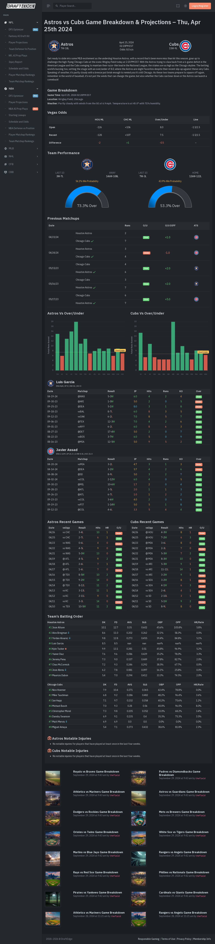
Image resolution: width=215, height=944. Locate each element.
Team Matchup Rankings (21, 81)
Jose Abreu (58, 669)
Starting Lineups (17, 115)
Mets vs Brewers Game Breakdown (182, 812)
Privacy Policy (184, 938)
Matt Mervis (58, 721)
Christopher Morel (61, 711)
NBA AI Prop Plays (23, 108)
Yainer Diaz (58, 654)
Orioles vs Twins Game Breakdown (95, 832)
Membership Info (202, 938)
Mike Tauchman (60, 695)
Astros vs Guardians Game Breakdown (184, 791)
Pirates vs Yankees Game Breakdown (97, 892)
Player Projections (18, 42)
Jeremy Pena (59, 659)
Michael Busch (59, 705)
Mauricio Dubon (60, 675)
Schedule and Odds (19, 68)
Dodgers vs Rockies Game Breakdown (98, 812)
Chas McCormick (60, 664)
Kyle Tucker (58, 648)
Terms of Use (168, 938)
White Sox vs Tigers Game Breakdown (183, 832)
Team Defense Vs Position (22, 49)
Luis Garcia (58, 643)
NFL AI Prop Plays (18, 55)
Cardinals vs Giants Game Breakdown (183, 892)
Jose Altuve (58, 627)
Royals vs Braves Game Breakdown (96, 771)
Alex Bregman (59, 632)
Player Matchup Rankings (22, 74)
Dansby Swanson (61, 716)
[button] (21, 23)
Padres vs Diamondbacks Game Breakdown (179, 773)
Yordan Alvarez (60, 638)
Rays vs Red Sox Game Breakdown (95, 872)
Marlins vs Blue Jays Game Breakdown (98, 852)
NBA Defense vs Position (21, 128)
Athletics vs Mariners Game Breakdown (99, 791)
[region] (21, 476)
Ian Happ (57, 700)
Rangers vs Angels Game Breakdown (183, 852)
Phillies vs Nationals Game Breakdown (184, 872)
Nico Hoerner (59, 689)
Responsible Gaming (148, 938)
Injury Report (15, 61)
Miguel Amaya (59, 727)
